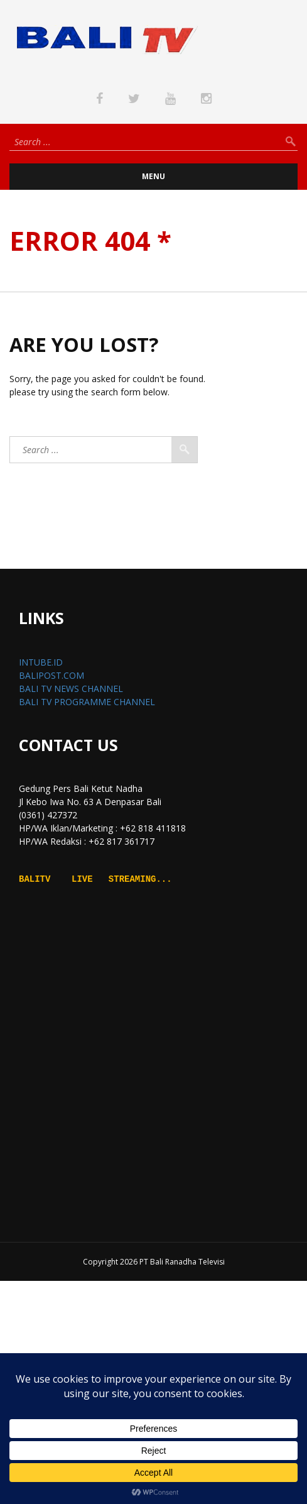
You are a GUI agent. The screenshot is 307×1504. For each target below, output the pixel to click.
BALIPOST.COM (51, 675)
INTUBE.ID (41, 662)
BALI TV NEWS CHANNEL (71, 688)
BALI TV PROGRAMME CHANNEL (87, 702)
